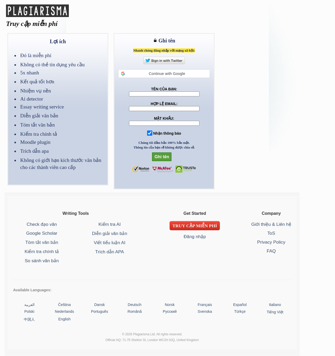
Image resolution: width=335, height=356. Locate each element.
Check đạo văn (42, 224)
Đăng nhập (195, 236)
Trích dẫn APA (109, 251)
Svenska (205, 311)
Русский (170, 311)
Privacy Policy (271, 242)
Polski (29, 311)
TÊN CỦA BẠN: (164, 89)
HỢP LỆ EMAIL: (164, 104)
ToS (271, 233)
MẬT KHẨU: (164, 118)
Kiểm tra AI (109, 224)
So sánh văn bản (42, 260)
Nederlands (64, 311)
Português (99, 311)
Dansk (99, 305)
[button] (164, 73)
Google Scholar (41, 233)
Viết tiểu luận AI (109, 242)
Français (205, 305)
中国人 (29, 319)
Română (134, 311)
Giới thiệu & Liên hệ (271, 224)
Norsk (170, 305)
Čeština (64, 305)
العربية (29, 305)
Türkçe (240, 311)
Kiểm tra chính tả (42, 251)
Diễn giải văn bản (109, 233)
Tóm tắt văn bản (41, 242)
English (64, 319)
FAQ (271, 251)
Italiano (275, 305)
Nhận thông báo (167, 133)
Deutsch (134, 305)
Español (240, 305)
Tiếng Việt (275, 312)
